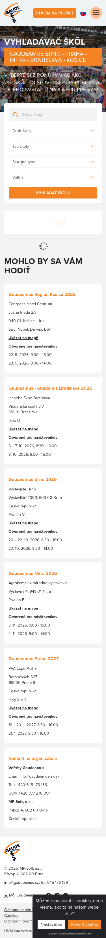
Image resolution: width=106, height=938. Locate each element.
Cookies (52, 933)
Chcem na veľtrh (54, 13)
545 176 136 (57, 882)
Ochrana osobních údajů (25, 910)
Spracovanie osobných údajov (74, 933)
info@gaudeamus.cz (21, 882)
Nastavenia (51, 924)
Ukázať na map (22, 708)
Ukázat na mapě (23, 338)
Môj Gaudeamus (20, 895)
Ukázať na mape (23, 429)
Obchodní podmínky (22, 921)
